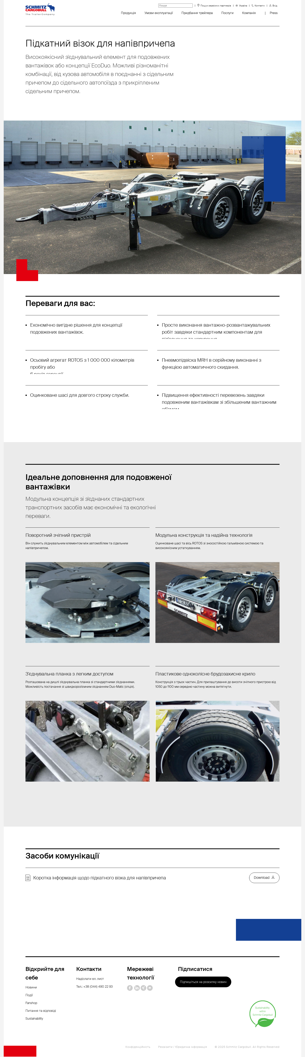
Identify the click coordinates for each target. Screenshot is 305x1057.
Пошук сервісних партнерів (216, 5)
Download (261, 878)
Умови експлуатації (159, 13)
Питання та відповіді (40, 1011)
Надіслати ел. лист (90, 979)
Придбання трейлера (197, 13)
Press (274, 13)
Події (29, 996)
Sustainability (34, 1019)
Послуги (227, 13)
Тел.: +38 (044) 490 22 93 (94, 987)
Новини (31, 988)
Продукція (128, 13)
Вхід (275, 5)
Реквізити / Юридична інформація (182, 1047)
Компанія (249, 13)
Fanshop (31, 1003)
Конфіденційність (137, 1047)
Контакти (260, 5)
